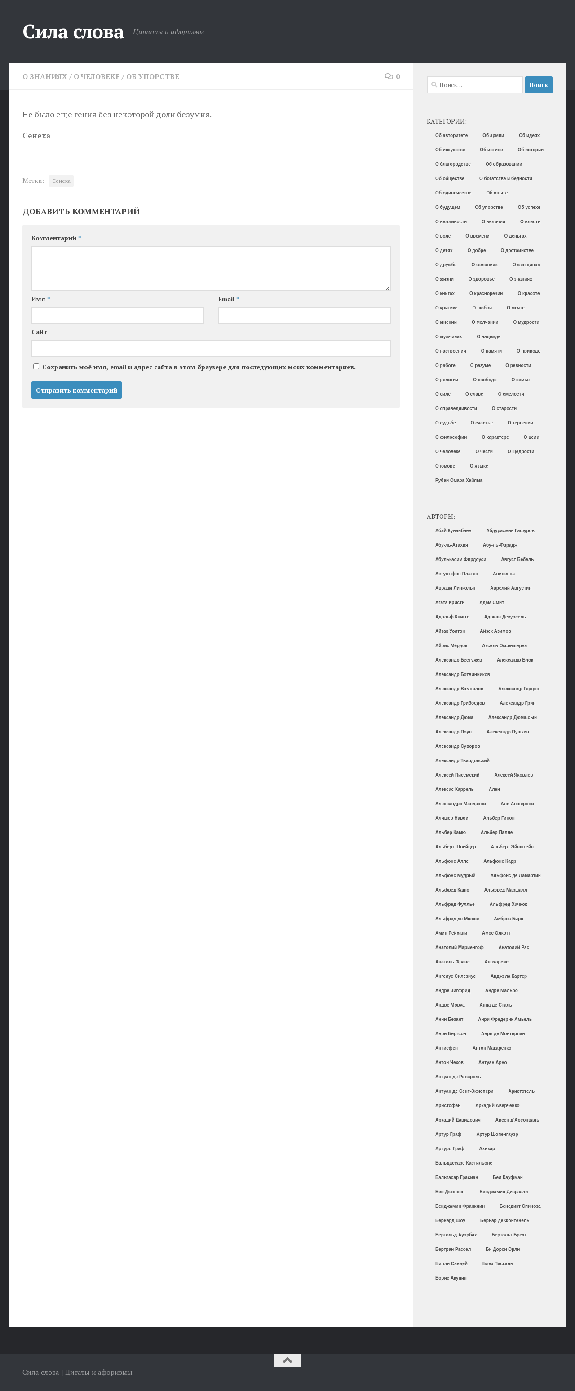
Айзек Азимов (495, 631)
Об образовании (504, 164)
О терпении (520, 422)
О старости (504, 408)
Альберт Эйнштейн (512, 846)
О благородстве (453, 164)
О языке (479, 466)
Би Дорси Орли (503, 1249)
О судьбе (445, 422)
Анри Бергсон (450, 1033)
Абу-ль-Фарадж (500, 545)
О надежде (488, 336)
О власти (530, 221)
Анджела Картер (509, 976)
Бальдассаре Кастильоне (463, 1163)
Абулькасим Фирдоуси (460, 559)
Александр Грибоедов (460, 703)
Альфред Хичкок (508, 904)
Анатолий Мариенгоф (459, 947)
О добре (477, 250)
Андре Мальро (501, 990)
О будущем (447, 207)
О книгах (445, 293)
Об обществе (449, 178)
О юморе (445, 466)
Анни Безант (449, 1019)
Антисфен (446, 1048)
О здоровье (482, 279)
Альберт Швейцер (455, 846)
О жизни (444, 279)
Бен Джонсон (449, 1191)
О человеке (97, 76)
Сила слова (73, 31)
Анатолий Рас (514, 947)
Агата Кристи (449, 602)
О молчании (485, 322)
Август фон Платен (456, 573)
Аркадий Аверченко (497, 1105)
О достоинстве (517, 250)
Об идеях (529, 135)
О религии (446, 379)
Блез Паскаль (497, 1263)
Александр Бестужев (458, 660)
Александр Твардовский (462, 760)
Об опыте (497, 192)
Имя (40, 299)
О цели (532, 437)
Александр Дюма (454, 717)
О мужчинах (448, 336)
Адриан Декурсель (505, 616)
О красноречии (486, 293)
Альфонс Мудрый (455, 875)
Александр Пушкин (508, 731)
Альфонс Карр (499, 861)
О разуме (480, 365)
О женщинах (526, 264)
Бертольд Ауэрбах (456, 1234)
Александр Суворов (457, 746)
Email (228, 299)
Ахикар (487, 1148)
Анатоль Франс (452, 961)
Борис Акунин (451, 1278)
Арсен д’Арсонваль (517, 1119)
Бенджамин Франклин (460, 1206)
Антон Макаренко (492, 1048)
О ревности (518, 365)
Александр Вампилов (459, 688)
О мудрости (526, 322)
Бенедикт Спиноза (520, 1206)
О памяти (491, 351)
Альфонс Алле (452, 861)
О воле (443, 236)
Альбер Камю (450, 832)
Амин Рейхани (451, 933)
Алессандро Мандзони (460, 803)
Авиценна (504, 573)
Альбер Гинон (499, 818)
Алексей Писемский (457, 775)
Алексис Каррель (454, 789)
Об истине (491, 149)
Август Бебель (517, 559)
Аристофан (447, 1105)
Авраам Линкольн (455, 588)
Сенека (61, 180)
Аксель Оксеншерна (504, 645)
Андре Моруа (449, 1004)
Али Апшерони (517, 803)
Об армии (493, 135)
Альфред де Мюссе (457, 918)
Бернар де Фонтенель (504, 1220)
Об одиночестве (453, 192)
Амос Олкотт (496, 933)
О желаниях (484, 264)
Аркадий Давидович (458, 1119)
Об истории (531, 149)
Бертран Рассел (453, 1249)
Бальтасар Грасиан (456, 1177)
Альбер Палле (497, 832)
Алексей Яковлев (513, 775)
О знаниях (44, 76)
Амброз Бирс (508, 918)
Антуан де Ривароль (458, 1076)
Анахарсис (497, 961)
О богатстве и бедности (505, 178)
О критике (446, 307)
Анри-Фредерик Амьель (505, 1019)
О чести (483, 451)
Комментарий (56, 238)
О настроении (450, 351)
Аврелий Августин (510, 588)
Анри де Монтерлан (503, 1033)
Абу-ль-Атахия (451, 545)
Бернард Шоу (450, 1220)
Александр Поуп (453, 731)
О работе (445, 365)
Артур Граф (448, 1134)
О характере (495, 437)
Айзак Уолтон (450, 631)
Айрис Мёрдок (451, 645)
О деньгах (515, 236)
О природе (528, 351)
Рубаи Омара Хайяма (458, 480)
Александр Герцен (518, 688)
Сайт (39, 331)
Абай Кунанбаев (453, 530)
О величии (493, 221)
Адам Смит (491, 602)
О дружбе (445, 264)
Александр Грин (517, 703)
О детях (444, 250)
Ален (494, 789)
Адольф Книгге (452, 616)
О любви (482, 307)
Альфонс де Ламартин (516, 875)
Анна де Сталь (495, 1004)
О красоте (529, 293)
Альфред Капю (452, 890)
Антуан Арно (492, 1062)
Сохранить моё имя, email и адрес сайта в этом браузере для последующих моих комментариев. (199, 366)
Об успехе (529, 207)
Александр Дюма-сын (512, 717)
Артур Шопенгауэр (497, 1134)
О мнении (446, 322)
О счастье (482, 422)
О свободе (484, 379)
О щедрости (521, 451)
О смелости (511, 394)
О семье (521, 379)
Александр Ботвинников (462, 674)
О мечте (516, 307)
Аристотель (521, 1091)
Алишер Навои (452, 818)
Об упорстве (152, 76)
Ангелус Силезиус (455, 976)
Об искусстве (450, 149)
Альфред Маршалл (505, 890)
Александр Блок (515, 660)
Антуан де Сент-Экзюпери (464, 1091)
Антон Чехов (449, 1062)
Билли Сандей (451, 1263)
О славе (474, 394)
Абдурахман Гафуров (511, 530)
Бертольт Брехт (509, 1234)
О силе (443, 394)
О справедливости (456, 408)
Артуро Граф (449, 1148)
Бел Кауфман (508, 1177)
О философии (451, 437)
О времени (477, 236)
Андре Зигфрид (452, 990)
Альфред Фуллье (455, 904)
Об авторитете (451, 135)
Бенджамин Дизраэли (503, 1191)
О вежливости (451, 221)
